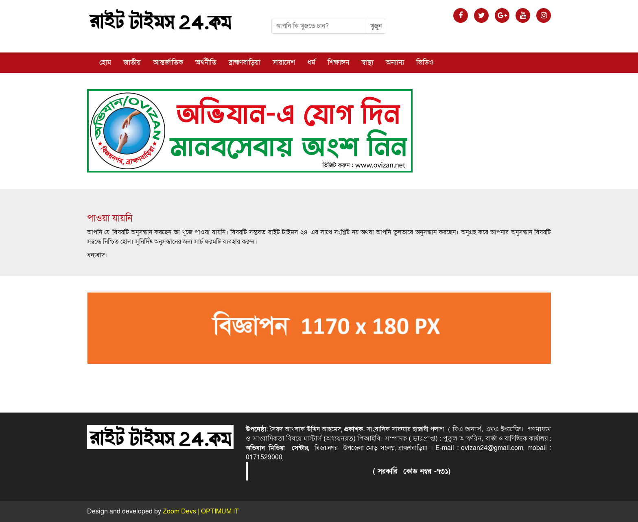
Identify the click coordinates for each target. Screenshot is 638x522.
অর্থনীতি (205, 62)
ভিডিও (425, 62)
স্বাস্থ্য (367, 62)
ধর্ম (311, 62)
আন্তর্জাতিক (168, 62)
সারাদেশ (284, 62)
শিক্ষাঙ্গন (338, 62)
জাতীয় (132, 62)
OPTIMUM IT (220, 511)
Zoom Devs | (182, 511)
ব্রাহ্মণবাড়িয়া (244, 62)
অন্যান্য (395, 62)
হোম (105, 62)
